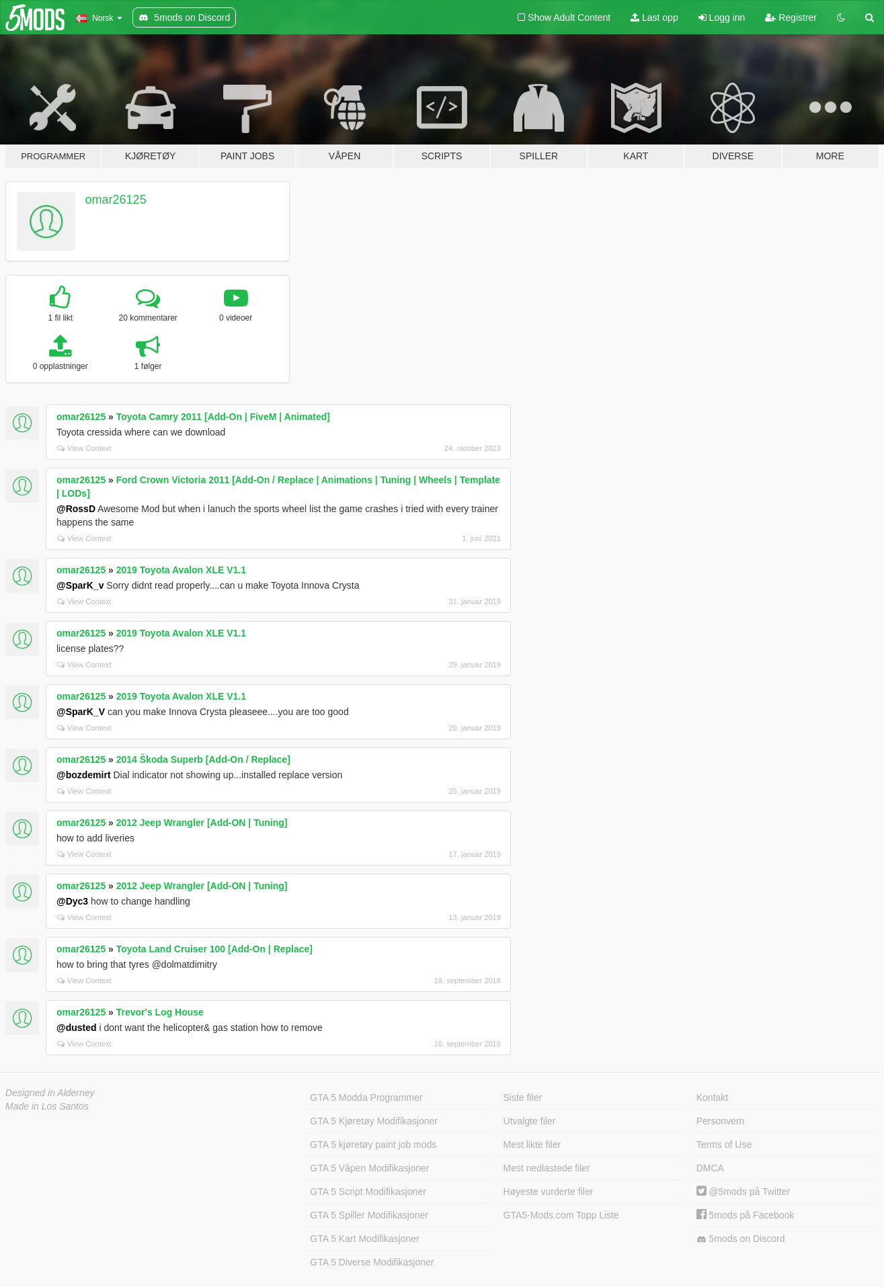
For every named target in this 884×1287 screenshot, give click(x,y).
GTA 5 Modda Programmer (366, 1097)
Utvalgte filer (530, 1121)
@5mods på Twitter (743, 1192)
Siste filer (523, 1097)
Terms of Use (724, 1144)
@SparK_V (80, 711)
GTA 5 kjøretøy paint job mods (373, 1144)
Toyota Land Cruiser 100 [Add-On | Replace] (214, 949)
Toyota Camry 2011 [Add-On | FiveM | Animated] (223, 416)
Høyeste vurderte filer (549, 1191)
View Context (84, 448)
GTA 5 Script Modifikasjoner (368, 1191)
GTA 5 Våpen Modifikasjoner (369, 1168)
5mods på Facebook (745, 1215)
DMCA (710, 1168)
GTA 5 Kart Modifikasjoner (364, 1238)
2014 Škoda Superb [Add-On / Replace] (203, 759)
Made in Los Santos (47, 1106)
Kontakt (712, 1097)
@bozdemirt (83, 775)
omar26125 (116, 199)
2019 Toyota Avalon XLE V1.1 (181, 570)
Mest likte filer (532, 1144)
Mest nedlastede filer (547, 1168)
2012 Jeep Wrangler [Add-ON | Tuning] (202, 822)
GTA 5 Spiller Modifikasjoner (369, 1215)
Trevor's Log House (160, 1012)
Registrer (791, 17)
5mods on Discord (740, 1239)
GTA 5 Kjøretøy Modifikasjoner (374, 1121)
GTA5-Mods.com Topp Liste (561, 1215)
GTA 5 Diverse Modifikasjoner (372, 1262)
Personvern (720, 1121)
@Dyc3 (72, 901)
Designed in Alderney (50, 1092)
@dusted (76, 1027)
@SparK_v (80, 585)
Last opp (654, 17)
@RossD (75, 508)
